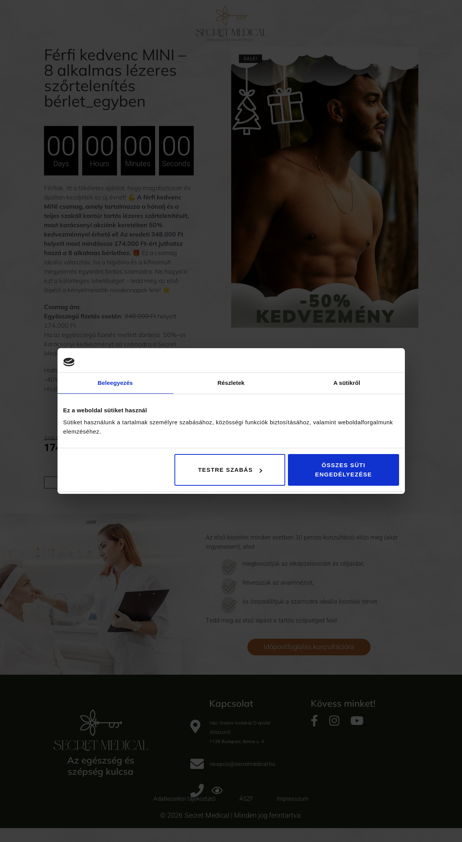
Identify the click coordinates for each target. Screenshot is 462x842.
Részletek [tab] (230, 382)
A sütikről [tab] (346, 382)
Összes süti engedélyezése (343, 470)
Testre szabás (230, 469)
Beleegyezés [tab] (115, 382)
